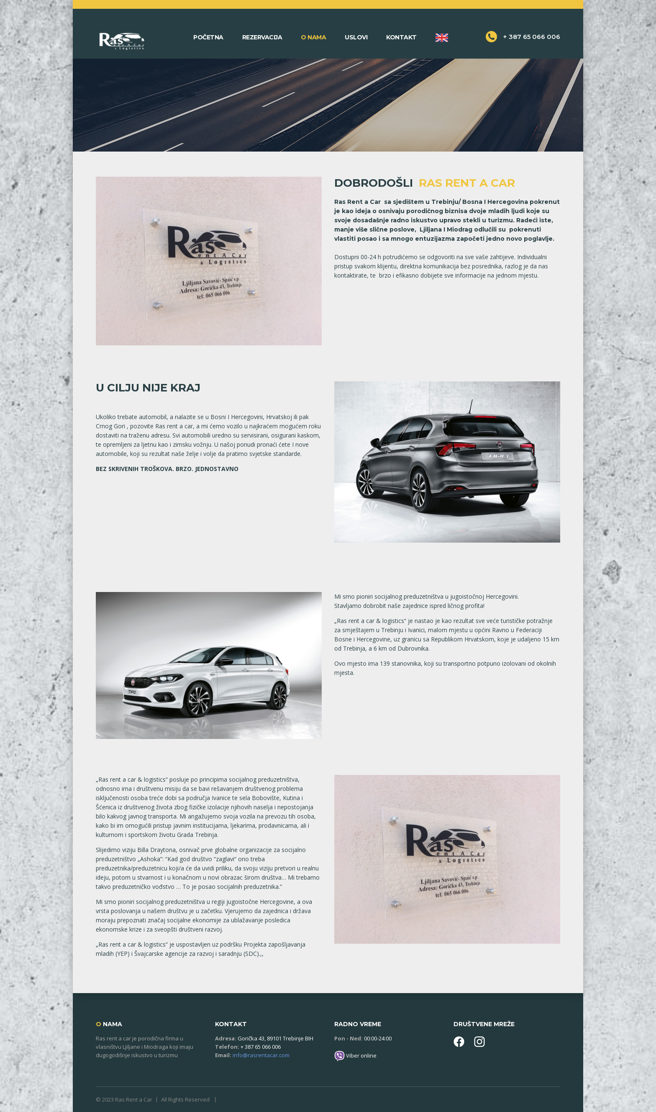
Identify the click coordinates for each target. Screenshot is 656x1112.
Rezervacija (262, 37)
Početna (208, 37)
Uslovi (356, 37)
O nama (313, 37)
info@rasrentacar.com (261, 1055)
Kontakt (401, 37)
